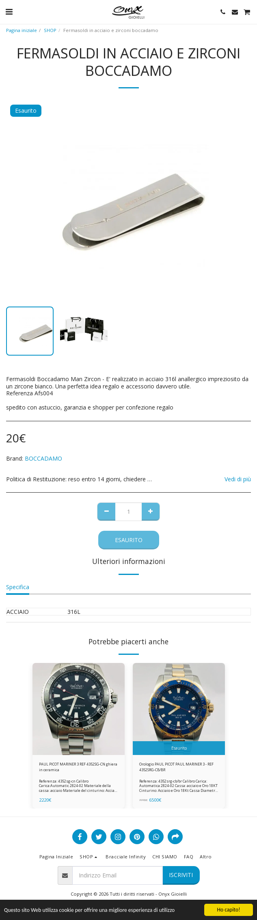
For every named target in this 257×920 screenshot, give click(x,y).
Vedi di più (238, 479)
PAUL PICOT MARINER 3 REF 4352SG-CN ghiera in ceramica (78, 766)
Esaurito (129, 540)
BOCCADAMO (43, 458)
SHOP (50, 30)
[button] (9, 11)
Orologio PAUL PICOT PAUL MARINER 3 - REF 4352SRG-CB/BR (176, 766)
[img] (78, 709)
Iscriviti (181, 875)
